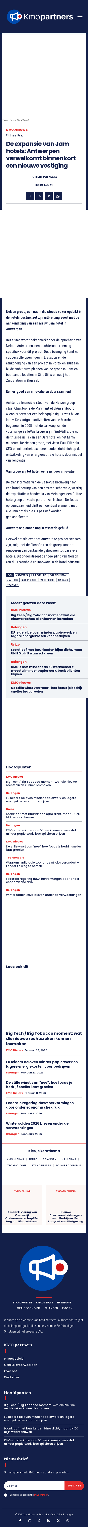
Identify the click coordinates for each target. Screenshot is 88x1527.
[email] (34, 1485)
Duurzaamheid (38, 575)
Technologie (15, 857)
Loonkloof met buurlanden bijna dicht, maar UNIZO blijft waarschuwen (47, 651)
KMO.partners (46, 177)
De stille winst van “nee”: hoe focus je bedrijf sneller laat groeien (46, 690)
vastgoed (12, 585)
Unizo (15, 644)
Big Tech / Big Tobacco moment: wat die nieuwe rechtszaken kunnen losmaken (43, 617)
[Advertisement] (44, 254)
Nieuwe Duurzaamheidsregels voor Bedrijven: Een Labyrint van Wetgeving (65, 1217)
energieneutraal (59, 575)
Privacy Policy (41, 1494)
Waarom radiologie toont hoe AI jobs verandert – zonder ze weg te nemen (42, 864)
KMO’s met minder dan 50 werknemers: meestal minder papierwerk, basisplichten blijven (45, 670)
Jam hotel (12, 580)
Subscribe (74, 1485)
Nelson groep (29, 580)
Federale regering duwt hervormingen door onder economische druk (42, 880)
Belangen (19, 627)
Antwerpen (22, 575)
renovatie (63, 580)
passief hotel (47, 580)
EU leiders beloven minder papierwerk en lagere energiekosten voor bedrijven (44, 634)
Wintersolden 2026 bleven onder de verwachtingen (43, 895)
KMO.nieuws (17, 129)
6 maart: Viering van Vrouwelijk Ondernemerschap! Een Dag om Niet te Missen (22, 1217)
